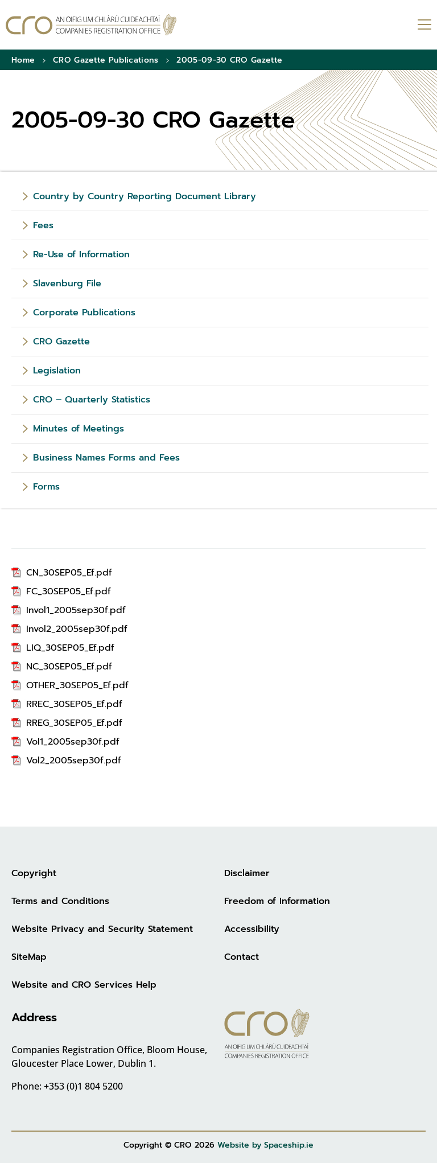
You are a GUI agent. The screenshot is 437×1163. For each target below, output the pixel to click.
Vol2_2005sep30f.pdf (73, 760)
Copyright (33, 873)
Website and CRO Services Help (83, 985)
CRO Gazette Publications (106, 60)
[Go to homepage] (91, 24)
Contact (241, 957)
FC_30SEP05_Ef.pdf (68, 591)
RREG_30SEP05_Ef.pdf (74, 723)
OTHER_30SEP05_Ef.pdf (77, 685)
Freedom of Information (277, 901)
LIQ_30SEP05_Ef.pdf (70, 648)
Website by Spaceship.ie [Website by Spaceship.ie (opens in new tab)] (265, 1145)
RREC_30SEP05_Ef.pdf (74, 704)
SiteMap (29, 957)
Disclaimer (247, 873)
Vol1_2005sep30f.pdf (72, 742)
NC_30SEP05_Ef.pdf (69, 666)
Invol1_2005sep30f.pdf (76, 610)
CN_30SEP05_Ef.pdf (69, 573)
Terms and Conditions (60, 901)
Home (23, 60)
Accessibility (251, 929)
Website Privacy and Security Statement (102, 929)
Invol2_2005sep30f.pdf (76, 629)
